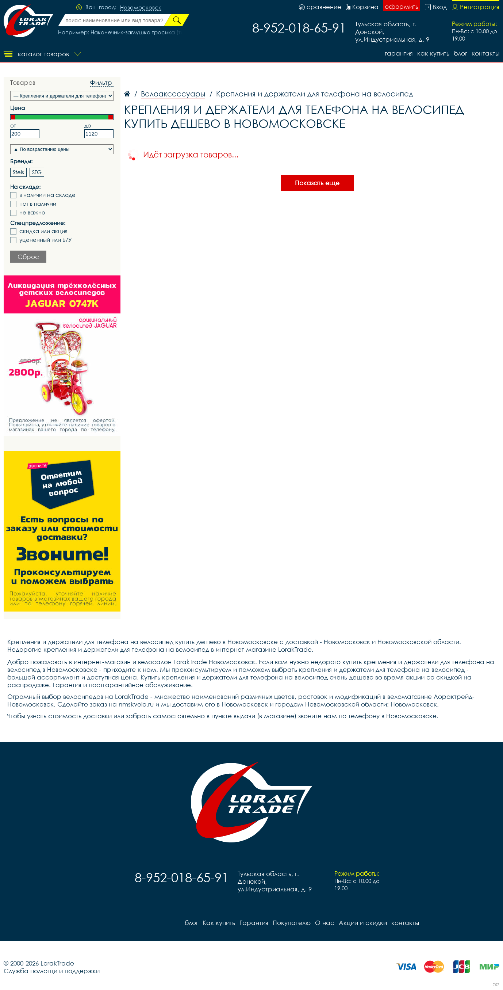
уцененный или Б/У (45, 240)
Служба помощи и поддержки (52, 971)
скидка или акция (43, 231)
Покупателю (292, 922)
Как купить (433, 53)
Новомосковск (140, 8)
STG (37, 172)
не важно (32, 212)
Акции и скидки (363, 922)
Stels (18, 172)
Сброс (28, 256)
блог (460, 53)
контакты (485, 53)
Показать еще (317, 183)
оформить (401, 6)
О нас (324, 922)
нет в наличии (37, 203)
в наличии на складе (47, 195)
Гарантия (399, 53)
